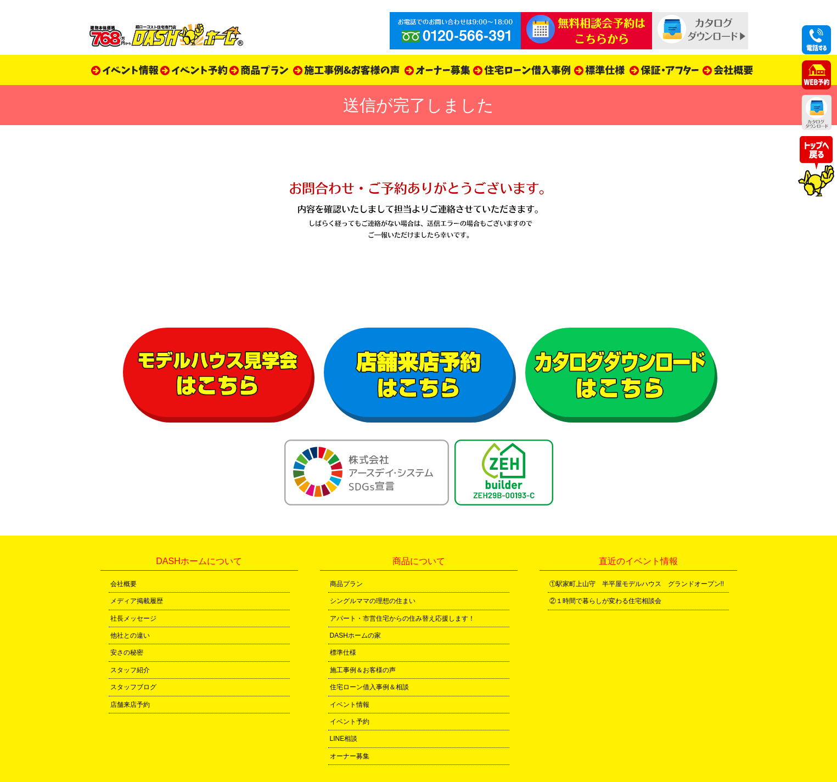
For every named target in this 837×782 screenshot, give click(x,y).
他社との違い (130, 635)
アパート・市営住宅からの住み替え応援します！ (402, 618)
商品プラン (346, 584)
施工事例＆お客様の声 (363, 670)
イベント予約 (349, 721)
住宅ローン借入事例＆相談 (369, 687)
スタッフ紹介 (130, 670)
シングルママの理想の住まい (372, 601)
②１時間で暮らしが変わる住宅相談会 (605, 601)
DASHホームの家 (355, 635)
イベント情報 (349, 704)
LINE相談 (344, 738)
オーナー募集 (349, 756)
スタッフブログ (133, 687)
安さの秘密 (126, 652)
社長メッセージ (133, 618)
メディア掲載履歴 (136, 601)
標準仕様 (343, 652)
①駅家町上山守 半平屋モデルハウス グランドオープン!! (636, 584)
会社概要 (123, 584)
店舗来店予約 (130, 704)
